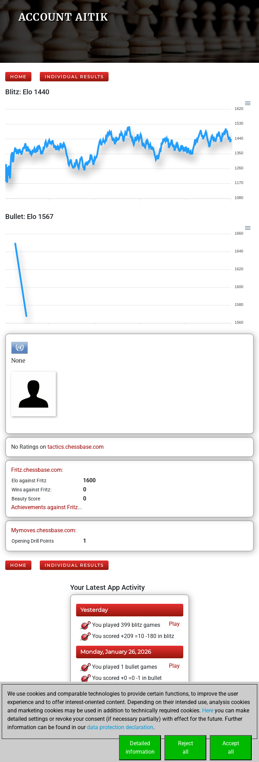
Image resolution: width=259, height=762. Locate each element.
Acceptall (230, 747)
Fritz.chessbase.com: (37, 470)
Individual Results (74, 76)
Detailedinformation (140, 747)
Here (207, 710)
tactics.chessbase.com (75, 447)
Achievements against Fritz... (46, 507)
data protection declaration (120, 727)
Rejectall (185, 747)
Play (174, 624)
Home (18, 76)
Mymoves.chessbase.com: (43, 530)
